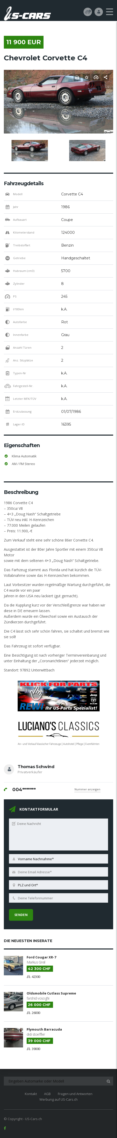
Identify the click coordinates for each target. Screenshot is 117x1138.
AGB (47, 1093)
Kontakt (31, 1093)
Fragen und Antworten (75, 1093)
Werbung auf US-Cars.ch (58, 1099)
